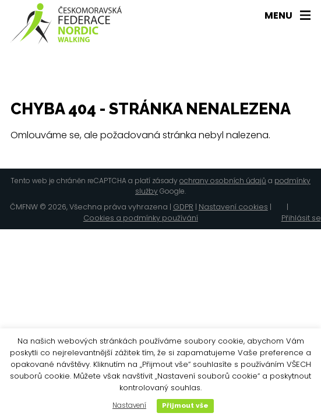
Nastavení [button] (129, 405)
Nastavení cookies (233, 207)
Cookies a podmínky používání (140, 218)
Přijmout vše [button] (185, 405)
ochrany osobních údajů (222, 181)
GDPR (183, 207)
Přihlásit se (301, 218)
